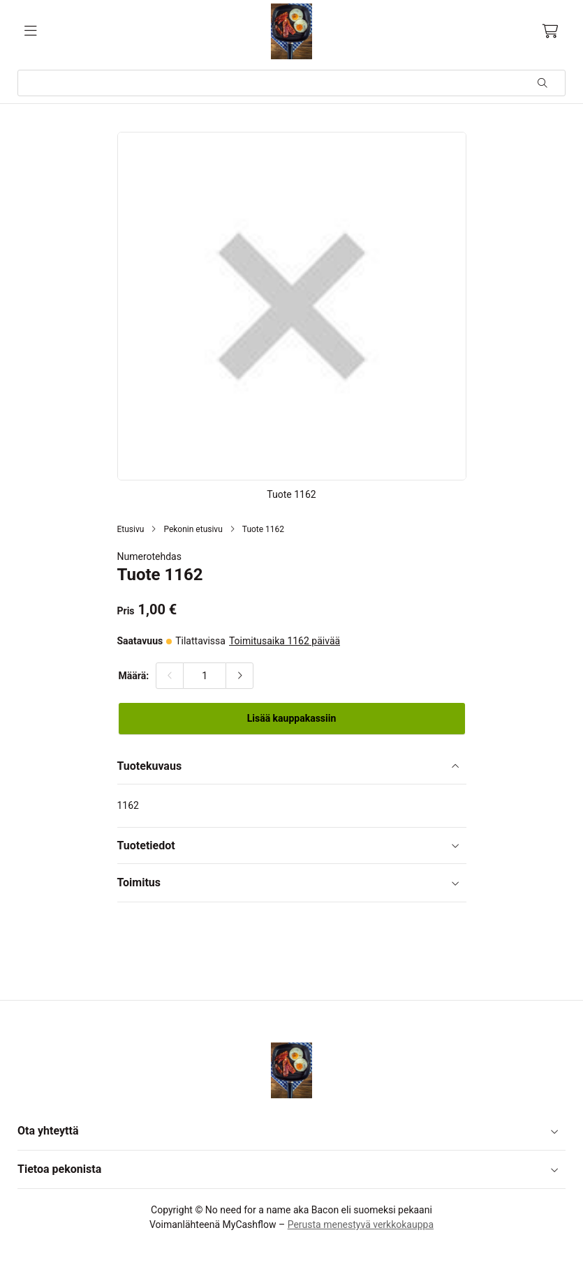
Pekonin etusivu (192, 529)
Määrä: (134, 675)
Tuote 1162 (263, 529)
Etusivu (131, 529)
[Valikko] (30, 31)
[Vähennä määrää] (170, 675)
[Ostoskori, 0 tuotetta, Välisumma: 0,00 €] (551, 31)
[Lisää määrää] (239, 675)
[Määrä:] (205, 675)
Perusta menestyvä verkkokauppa (361, 1224)
